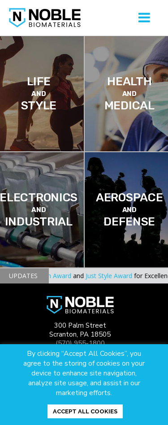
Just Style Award (110, 275)
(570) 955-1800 (80, 343)
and (81, 275)
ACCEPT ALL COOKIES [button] (85, 411)
